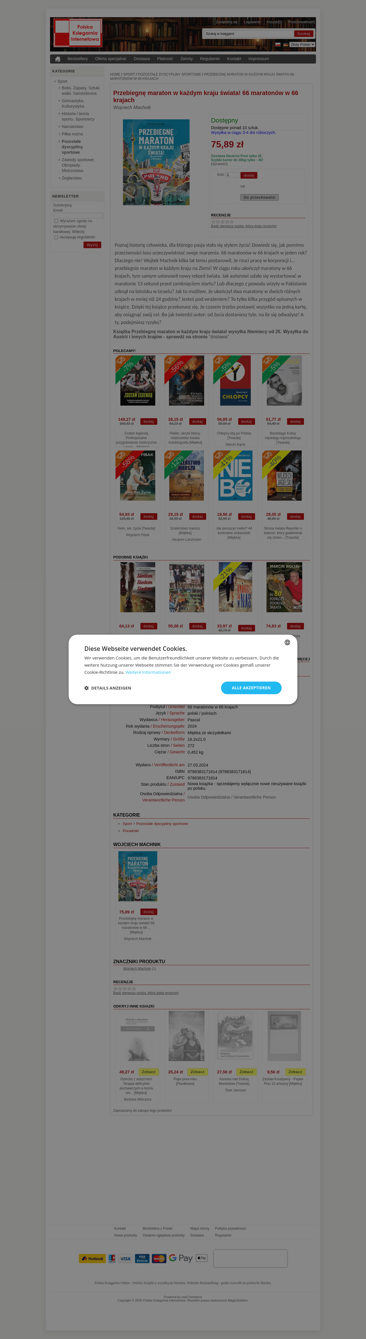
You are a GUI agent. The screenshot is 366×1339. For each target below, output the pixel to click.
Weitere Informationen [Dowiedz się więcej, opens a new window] (148, 672)
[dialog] (183, 669)
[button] (107, 687)
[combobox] (287, 642)
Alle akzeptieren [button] (251, 687)
